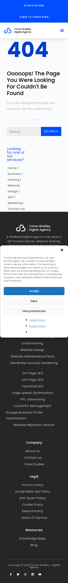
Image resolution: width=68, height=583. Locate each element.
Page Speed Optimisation (33, 393)
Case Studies (34, 464)
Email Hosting (32, 343)
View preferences (34, 311)
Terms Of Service (34, 518)
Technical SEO (33, 386)
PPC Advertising (32, 399)
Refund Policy (32, 511)
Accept (34, 291)
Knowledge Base (33, 538)
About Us (33, 451)
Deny (34, 301)
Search (51, 131)
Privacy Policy (37, 326)
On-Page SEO (32, 373)
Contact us (33, 458)
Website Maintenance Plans (33, 356)
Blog (34, 545)
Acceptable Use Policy (32, 491)
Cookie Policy (37, 320)
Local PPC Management (32, 406)
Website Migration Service (34, 425)
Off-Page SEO (33, 380)
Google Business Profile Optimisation (24, 415)
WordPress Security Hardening (34, 363)
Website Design (32, 350)
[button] (62, 250)
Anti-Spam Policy (32, 498)
